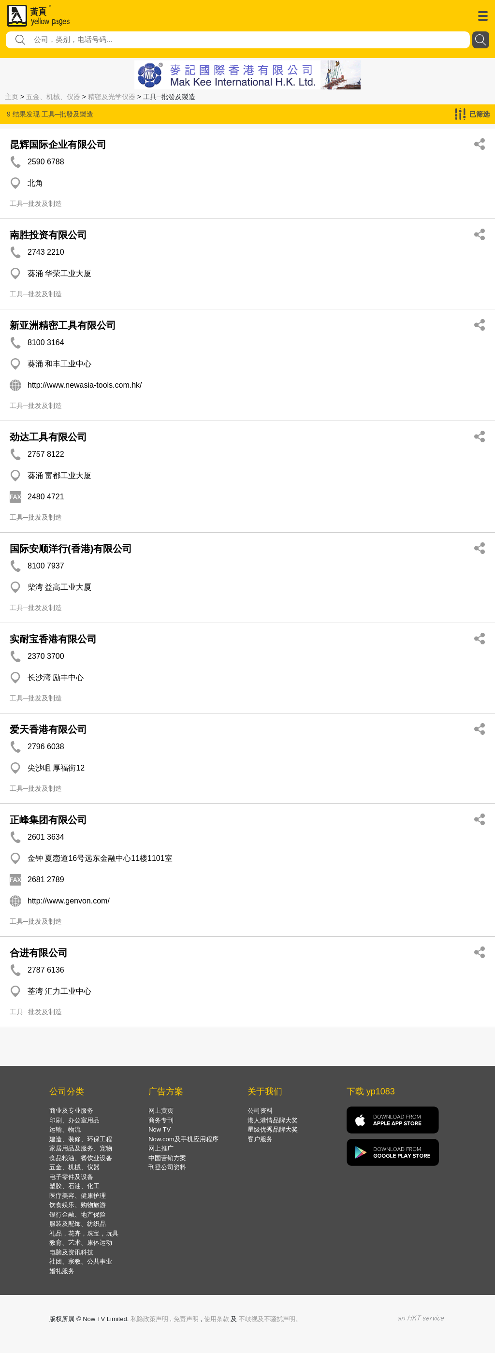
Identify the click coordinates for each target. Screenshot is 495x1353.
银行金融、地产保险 (77, 1214)
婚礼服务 (61, 1271)
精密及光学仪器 (111, 97)
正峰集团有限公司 (48, 820)
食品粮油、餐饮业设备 (80, 1158)
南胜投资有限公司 (48, 235)
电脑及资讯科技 (71, 1252)
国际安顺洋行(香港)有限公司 (71, 548)
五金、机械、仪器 (53, 97)
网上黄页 (161, 1110)
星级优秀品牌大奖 (273, 1129)
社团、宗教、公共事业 (80, 1261)
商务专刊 (161, 1120)
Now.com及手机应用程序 (183, 1139)
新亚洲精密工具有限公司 (63, 325)
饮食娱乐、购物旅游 (77, 1204)
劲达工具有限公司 (48, 437)
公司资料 (260, 1110)
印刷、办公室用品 (74, 1120)
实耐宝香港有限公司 (53, 639)
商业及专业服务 (71, 1110)
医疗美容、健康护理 (77, 1195)
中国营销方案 (167, 1158)
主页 (11, 97)
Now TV (159, 1129)
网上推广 (161, 1148)
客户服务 (260, 1139)
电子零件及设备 (71, 1176)
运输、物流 (65, 1129)
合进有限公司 (39, 952)
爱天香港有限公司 (48, 729)
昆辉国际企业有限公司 (58, 144)
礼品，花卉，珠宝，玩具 (83, 1233)
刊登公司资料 (167, 1167)
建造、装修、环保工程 (80, 1139)
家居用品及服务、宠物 (80, 1148)
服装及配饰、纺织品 (77, 1223)
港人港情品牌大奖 (273, 1120)
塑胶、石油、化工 (74, 1186)
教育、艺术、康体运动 (80, 1242)
